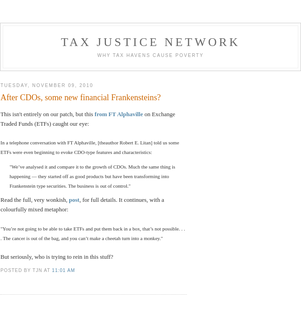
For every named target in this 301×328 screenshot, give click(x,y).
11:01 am (63, 270)
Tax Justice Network (150, 42)
